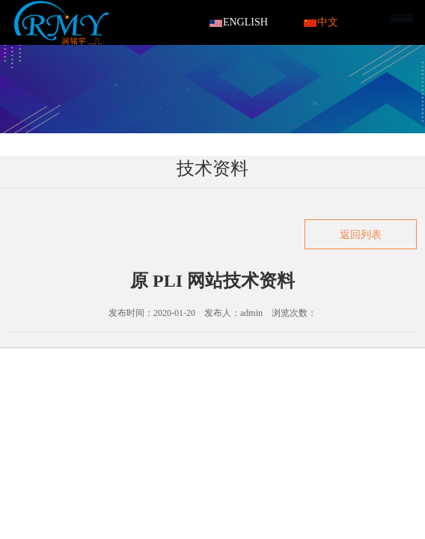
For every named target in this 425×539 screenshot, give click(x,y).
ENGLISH (239, 22)
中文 (321, 22)
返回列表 (361, 234)
